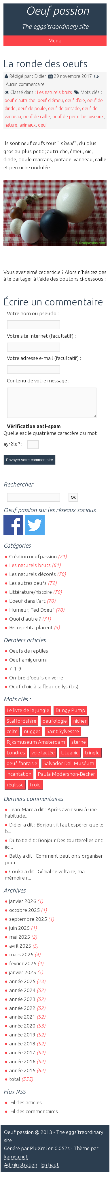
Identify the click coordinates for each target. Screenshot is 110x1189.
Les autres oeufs (28, 588)
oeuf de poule (32, 108)
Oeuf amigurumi (28, 665)
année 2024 (22, 995)
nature (11, 124)
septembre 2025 (28, 924)
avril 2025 (20, 951)
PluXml (38, 1153)
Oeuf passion (57, 10)
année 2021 (22, 1022)
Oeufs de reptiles (28, 656)
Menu (55, 40)
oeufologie (55, 726)
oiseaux (96, 116)
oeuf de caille (36, 116)
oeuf (42, 124)
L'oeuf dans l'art (27, 606)
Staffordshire (21, 726)
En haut (50, 1170)
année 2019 (22, 1040)
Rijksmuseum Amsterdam (36, 747)
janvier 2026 (22, 906)
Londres (16, 757)
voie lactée (43, 757)
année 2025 (22, 986)
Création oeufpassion (33, 561)
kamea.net (16, 1161)
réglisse (15, 789)
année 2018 (22, 1048)
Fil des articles (25, 1107)
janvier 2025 (22, 977)
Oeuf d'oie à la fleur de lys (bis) (43, 691)
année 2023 (22, 1004)
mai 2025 (19, 942)
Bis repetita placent (31, 632)
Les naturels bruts (54, 92)
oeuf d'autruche (20, 100)
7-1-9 (15, 674)
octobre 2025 (24, 915)
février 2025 (22, 968)
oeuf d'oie (75, 100)
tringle (92, 757)
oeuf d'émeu (50, 100)
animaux (28, 124)
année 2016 (22, 1066)
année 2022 (22, 1013)
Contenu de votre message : (38, 380)
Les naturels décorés (32, 579)
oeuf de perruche (69, 116)
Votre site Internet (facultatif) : (41, 336)
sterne (78, 747)
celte (12, 736)
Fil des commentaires (33, 1116)
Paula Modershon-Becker (66, 779)
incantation (19, 779)
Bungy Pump (70, 715)
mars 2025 (21, 959)
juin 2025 (19, 933)
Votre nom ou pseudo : (33, 313)
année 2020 (22, 1031)
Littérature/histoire (30, 597)
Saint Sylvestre (63, 736)
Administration (20, 1170)
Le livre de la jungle (28, 715)
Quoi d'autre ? (25, 624)
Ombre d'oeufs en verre (36, 682)
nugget (32, 736)
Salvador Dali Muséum (68, 768)
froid (35, 789)
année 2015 (22, 1075)
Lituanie (70, 757)
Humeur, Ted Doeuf (31, 615)
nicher (80, 726)
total (15, 1084)
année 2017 (22, 1057)
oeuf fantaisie (22, 768)
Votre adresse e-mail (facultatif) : (44, 358)
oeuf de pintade (64, 108)
